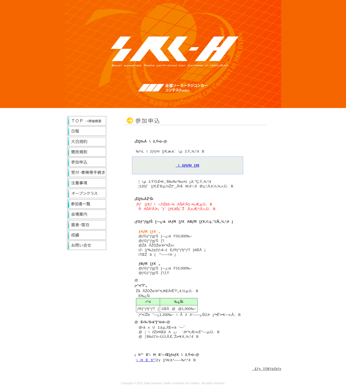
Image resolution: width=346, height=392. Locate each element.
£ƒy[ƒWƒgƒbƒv (266, 369)
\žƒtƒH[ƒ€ (187, 165)
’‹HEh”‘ (145, 360)
